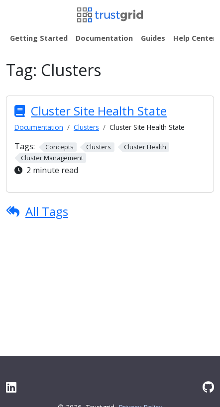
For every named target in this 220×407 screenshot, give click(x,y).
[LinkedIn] (11, 387)
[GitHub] (208, 387)
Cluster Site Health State (99, 110)
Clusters (86, 127)
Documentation (38, 127)
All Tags (46, 211)
